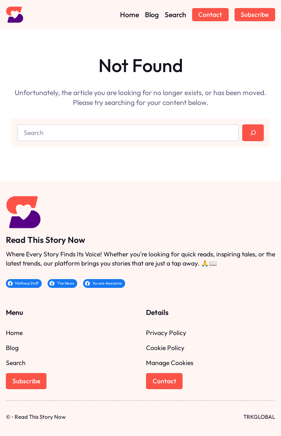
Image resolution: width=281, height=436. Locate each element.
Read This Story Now (45, 239)
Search (16, 362)
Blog (12, 347)
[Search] (253, 132)
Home (14, 332)
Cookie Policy (165, 347)
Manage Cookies (169, 362)
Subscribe (255, 14)
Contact (210, 14)
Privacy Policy (166, 332)
